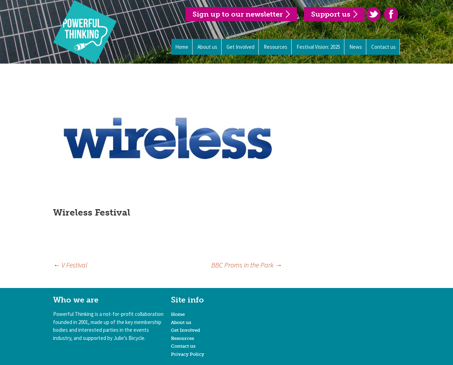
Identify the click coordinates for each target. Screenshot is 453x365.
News (355, 46)
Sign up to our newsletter (238, 14)
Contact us (383, 46)
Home (181, 46)
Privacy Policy (187, 354)
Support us (330, 14)
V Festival (70, 264)
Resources (275, 46)
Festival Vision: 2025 (318, 46)
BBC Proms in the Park (246, 264)
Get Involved (240, 46)
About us (207, 46)
